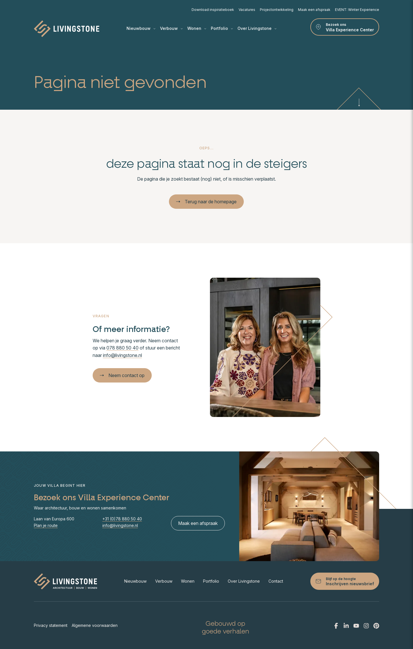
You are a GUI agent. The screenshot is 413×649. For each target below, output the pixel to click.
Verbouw (171, 28)
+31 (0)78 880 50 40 (122, 519)
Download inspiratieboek (213, 9)
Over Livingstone (256, 28)
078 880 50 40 (122, 348)
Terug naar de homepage (206, 201)
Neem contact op (122, 375)
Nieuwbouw (140, 28)
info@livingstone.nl (122, 355)
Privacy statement (50, 625)
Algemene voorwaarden (95, 625)
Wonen (196, 28)
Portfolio (222, 28)
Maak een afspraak (314, 9)
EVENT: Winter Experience (357, 9)
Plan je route (46, 525)
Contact (275, 581)
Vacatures (247, 9)
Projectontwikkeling (276, 9)
